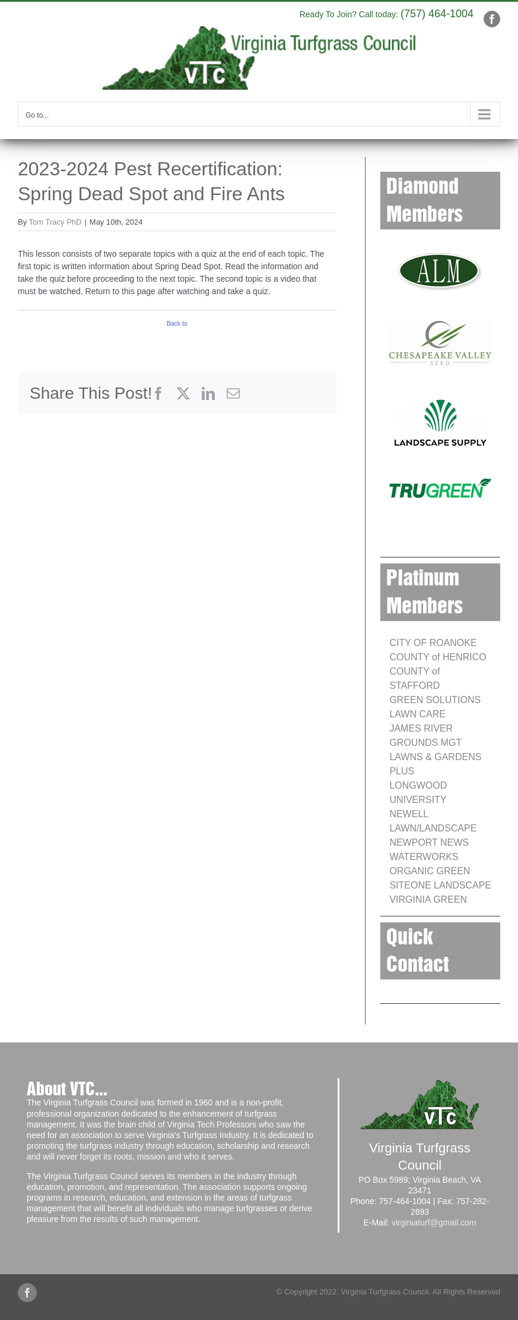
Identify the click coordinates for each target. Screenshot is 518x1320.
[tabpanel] (177, 273)
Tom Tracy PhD (55, 222)
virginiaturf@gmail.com (434, 1222)
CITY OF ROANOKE (432, 643)
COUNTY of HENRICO (437, 657)
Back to (177, 323)
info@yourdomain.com (263, 12)
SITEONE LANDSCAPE (440, 885)
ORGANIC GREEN (429, 871)
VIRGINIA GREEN (428, 899)
